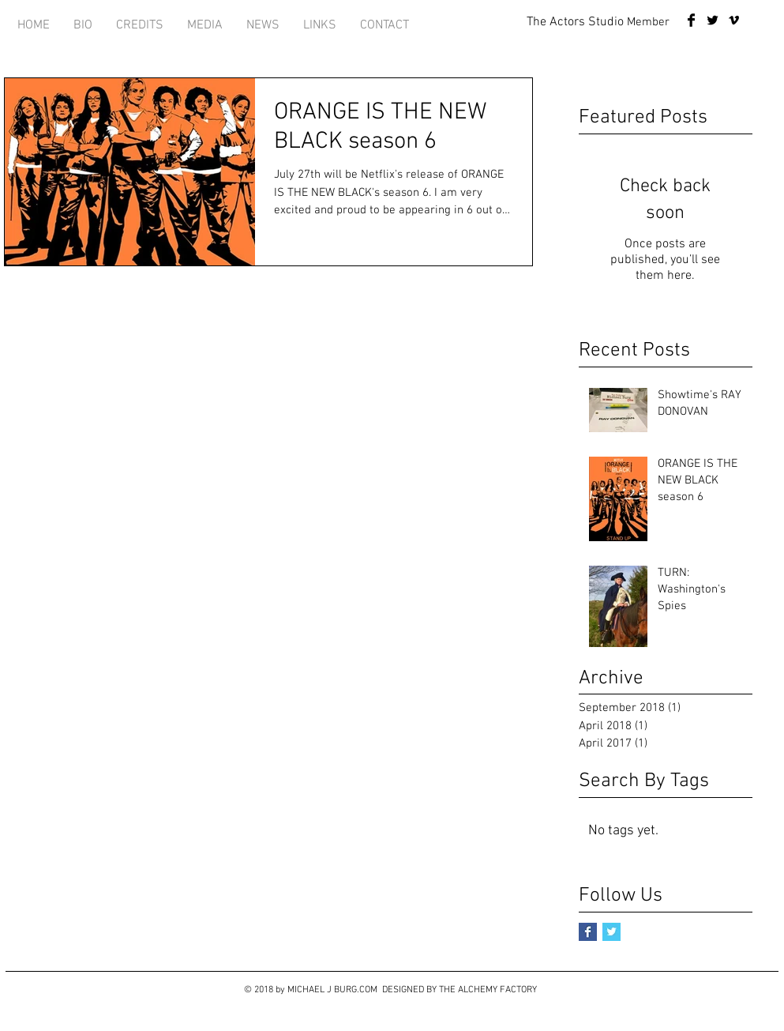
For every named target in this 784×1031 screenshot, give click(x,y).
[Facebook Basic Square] (588, 932)
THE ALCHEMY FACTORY (488, 989)
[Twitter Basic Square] (611, 932)
